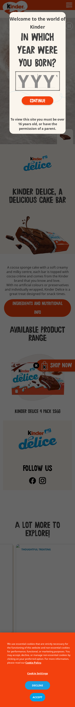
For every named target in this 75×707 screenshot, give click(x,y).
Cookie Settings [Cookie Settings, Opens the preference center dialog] (37, 681)
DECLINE (37, 693)
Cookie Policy (33, 670)
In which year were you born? (37, 50)
